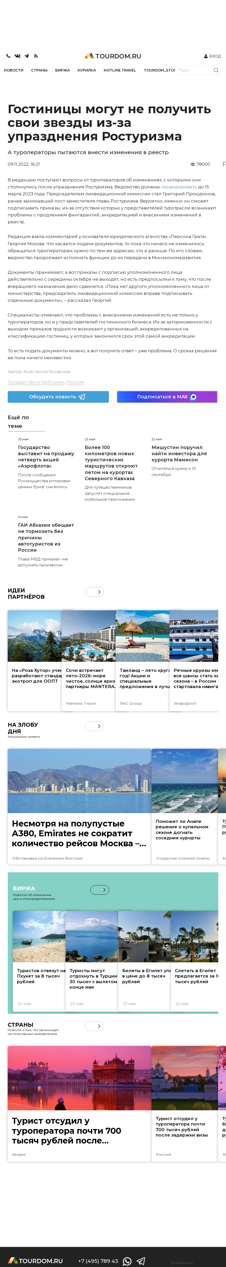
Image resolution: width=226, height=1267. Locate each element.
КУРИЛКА (87, 70)
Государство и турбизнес (36, 382)
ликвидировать (178, 186)
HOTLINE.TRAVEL (120, 70)
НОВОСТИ (13, 70)
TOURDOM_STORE (161, 70)
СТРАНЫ (39, 70)
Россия (75, 382)
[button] (99, 592)
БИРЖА (62, 70)
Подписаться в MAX (167, 397)
